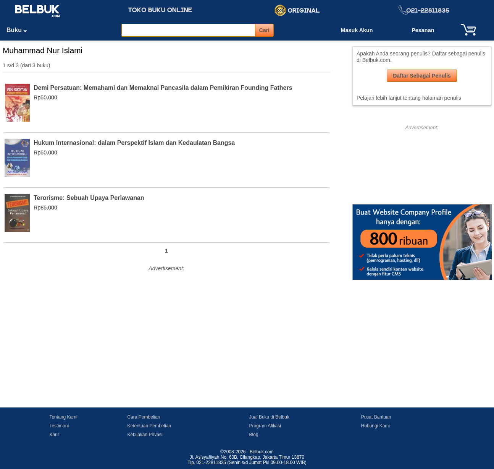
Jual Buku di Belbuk (269, 417)
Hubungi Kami (375, 425)
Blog (253, 434)
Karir (54, 434)
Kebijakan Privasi (144, 434)
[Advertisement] (166, 327)
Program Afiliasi (265, 425)
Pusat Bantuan (376, 417)
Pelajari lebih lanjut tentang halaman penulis (409, 98)
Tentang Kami (63, 417)
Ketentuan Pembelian (149, 425)
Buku (19, 30)
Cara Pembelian (143, 417)
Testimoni (59, 425)
